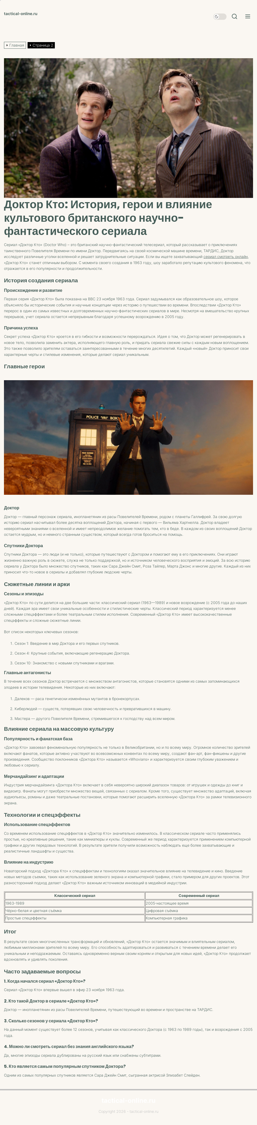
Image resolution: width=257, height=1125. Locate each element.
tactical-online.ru (20, 13)
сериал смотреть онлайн (225, 256)
